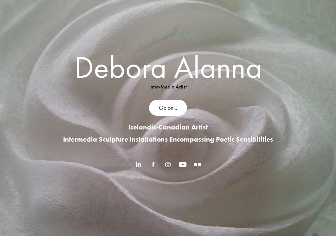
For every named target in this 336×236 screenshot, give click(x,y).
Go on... (168, 107)
